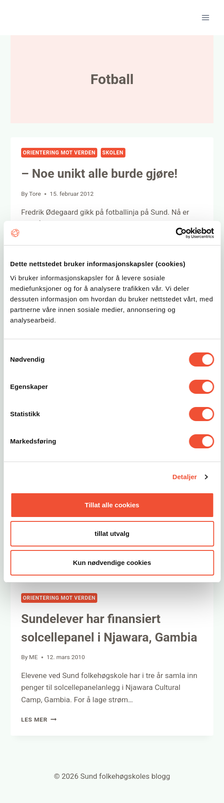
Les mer (38, 719)
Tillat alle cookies (112, 505)
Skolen (113, 153)
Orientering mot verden (59, 153)
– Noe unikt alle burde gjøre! (99, 173)
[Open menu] (205, 17)
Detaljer (185, 476)
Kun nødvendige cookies (112, 562)
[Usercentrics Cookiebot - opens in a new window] (175, 233)
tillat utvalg (112, 533)
